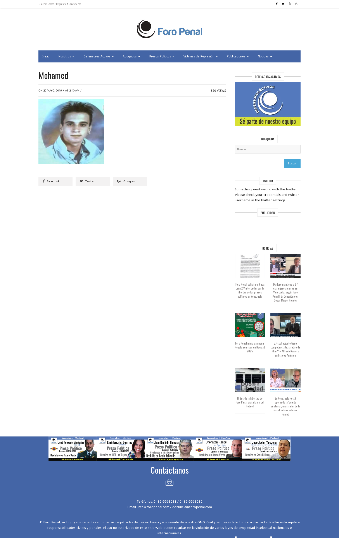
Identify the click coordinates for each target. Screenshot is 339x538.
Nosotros (64, 56)
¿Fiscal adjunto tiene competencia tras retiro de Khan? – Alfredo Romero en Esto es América (285, 349)
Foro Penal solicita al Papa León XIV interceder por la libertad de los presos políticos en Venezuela (250, 290)
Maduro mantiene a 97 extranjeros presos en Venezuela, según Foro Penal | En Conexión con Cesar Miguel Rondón (285, 292)
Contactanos (75, 3)
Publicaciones (236, 56)
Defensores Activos (96, 56)
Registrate (61, 3)
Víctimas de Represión (198, 56)
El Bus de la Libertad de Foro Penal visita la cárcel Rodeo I (250, 402)
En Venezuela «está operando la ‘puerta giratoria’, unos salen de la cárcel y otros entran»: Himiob (285, 406)
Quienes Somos (46, 3)
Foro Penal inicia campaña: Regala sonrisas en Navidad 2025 (250, 347)
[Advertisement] (73, 26)
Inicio (46, 56)
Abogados (130, 56)
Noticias (263, 56)
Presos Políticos (160, 56)
